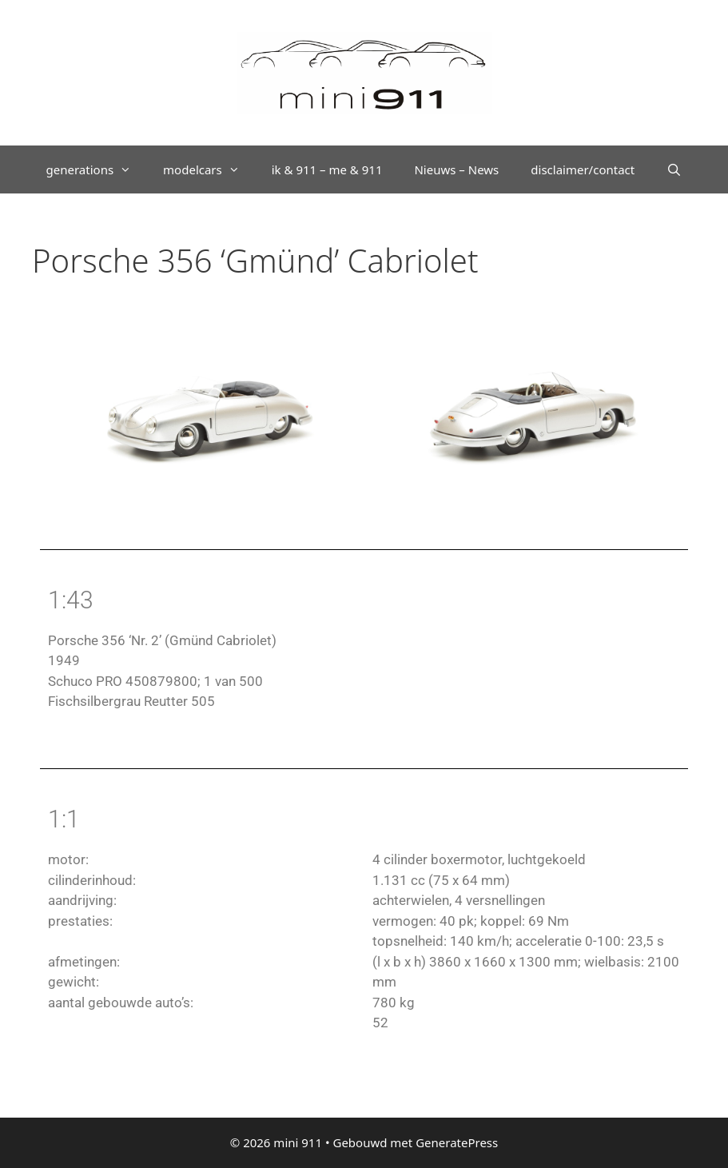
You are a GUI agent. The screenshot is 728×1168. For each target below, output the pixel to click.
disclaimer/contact (583, 169)
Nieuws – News (456, 169)
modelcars (209, 169)
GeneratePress (457, 1142)
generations (97, 169)
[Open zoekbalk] (674, 169)
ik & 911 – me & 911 (327, 169)
